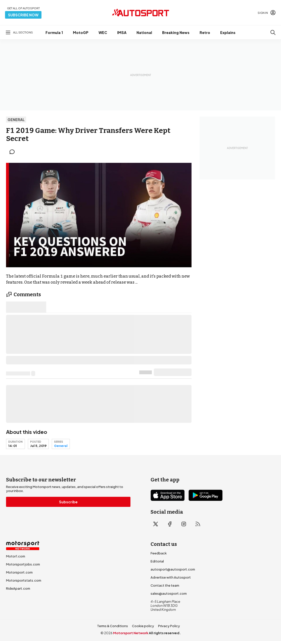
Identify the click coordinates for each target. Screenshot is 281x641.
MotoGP (80, 32)
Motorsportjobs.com (23, 564)
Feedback (159, 553)
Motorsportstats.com (23, 580)
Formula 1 (54, 32)
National (144, 32)
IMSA (121, 32)
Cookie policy (143, 626)
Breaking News (176, 32)
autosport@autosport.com (173, 569)
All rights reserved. (165, 633)
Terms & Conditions (112, 626)
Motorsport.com (19, 572)
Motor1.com (15, 556)
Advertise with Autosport (171, 577)
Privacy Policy (169, 626)
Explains (228, 32)
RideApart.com (18, 588)
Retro (205, 32)
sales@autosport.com (169, 593)
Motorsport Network (130, 633)
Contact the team (165, 585)
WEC (103, 32)
